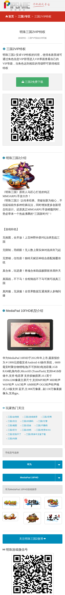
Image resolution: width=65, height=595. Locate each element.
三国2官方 (11, 430)
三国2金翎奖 (12, 417)
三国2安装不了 (13, 434)
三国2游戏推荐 (30, 417)
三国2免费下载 (32, 81)
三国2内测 (11, 438)
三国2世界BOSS (43, 430)
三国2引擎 (42, 421)
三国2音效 (25, 425)
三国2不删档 (41, 425)
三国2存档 (25, 430)
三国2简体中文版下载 (35, 434)
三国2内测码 (26, 421)
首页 (11, 16)
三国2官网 (46, 417)
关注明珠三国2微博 (32, 538)
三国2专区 (24, 16)
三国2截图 (11, 425)
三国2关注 (11, 421)
